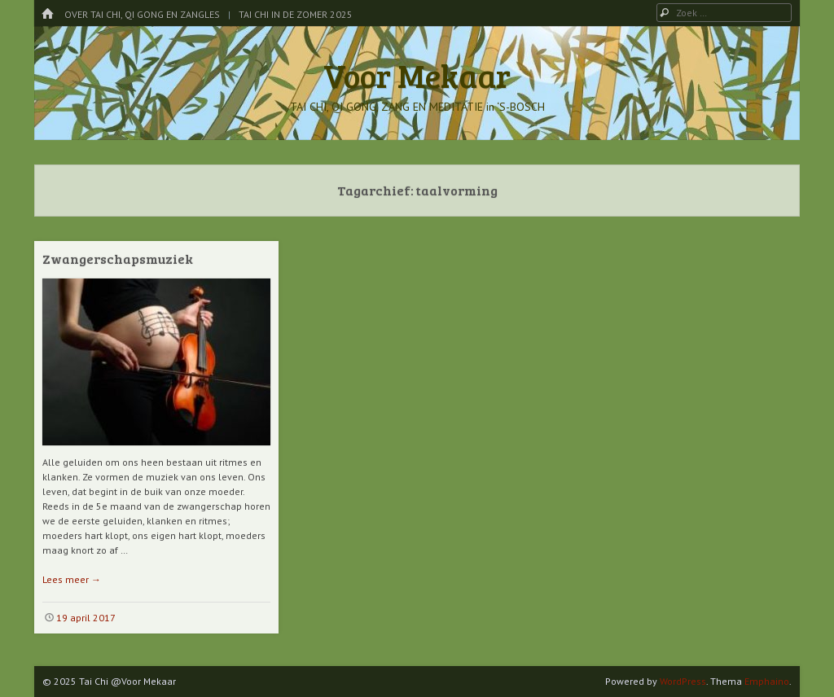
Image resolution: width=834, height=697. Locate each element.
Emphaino (766, 681)
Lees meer (71, 579)
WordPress (683, 681)
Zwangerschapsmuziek (117, 258)
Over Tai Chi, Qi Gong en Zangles (142, 14)
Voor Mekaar (417, 75)
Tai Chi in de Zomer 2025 (296, 14)
